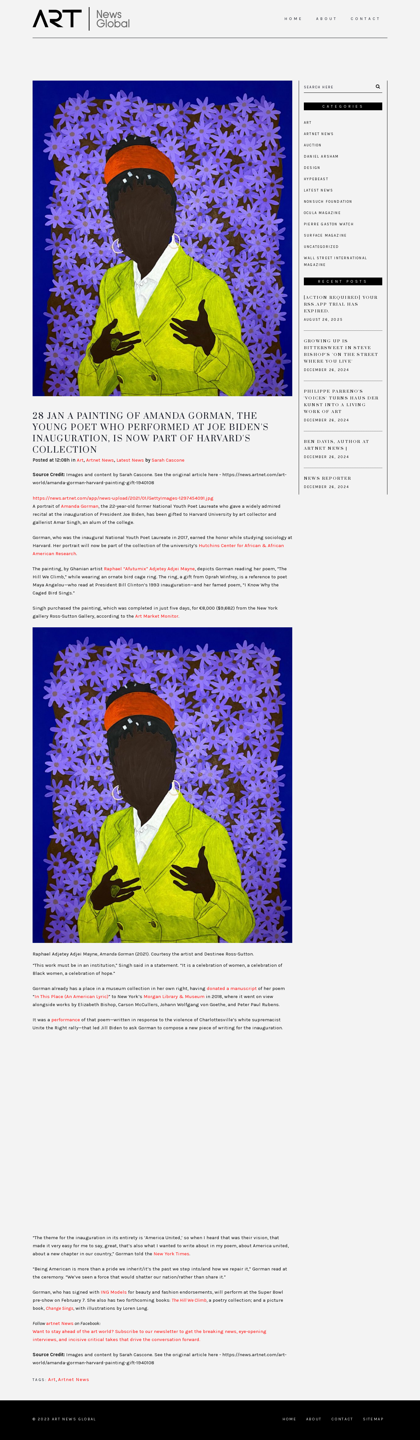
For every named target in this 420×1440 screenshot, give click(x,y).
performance (65, 1020)
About (314, 1419)
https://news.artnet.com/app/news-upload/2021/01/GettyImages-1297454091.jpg (123, 498)
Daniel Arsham (321, 156)
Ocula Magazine (322, 213)
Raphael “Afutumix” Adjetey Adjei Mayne (149, 569)
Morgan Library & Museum (174, 996)
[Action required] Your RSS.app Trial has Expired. (341, 304)
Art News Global (74, 1419)
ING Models (114, 1292)
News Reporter (328, 478)
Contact (342, 1419)
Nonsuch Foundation (328, 202)
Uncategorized (321, 247)
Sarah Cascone (168, 460)
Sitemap (373, 1419)
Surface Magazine (325, 235)
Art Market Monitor (156, 616)
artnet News (60, 1323)
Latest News (130, 460)
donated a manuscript (232, 988)
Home (290, 1419)
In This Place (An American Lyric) (71, 996)
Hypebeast (316, 179)
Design (312, 168)
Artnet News (100, 460)
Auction (313, 145)
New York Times (171, 1254)
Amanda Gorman (79, 506)
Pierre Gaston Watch (329, 224)
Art (80, 460)
